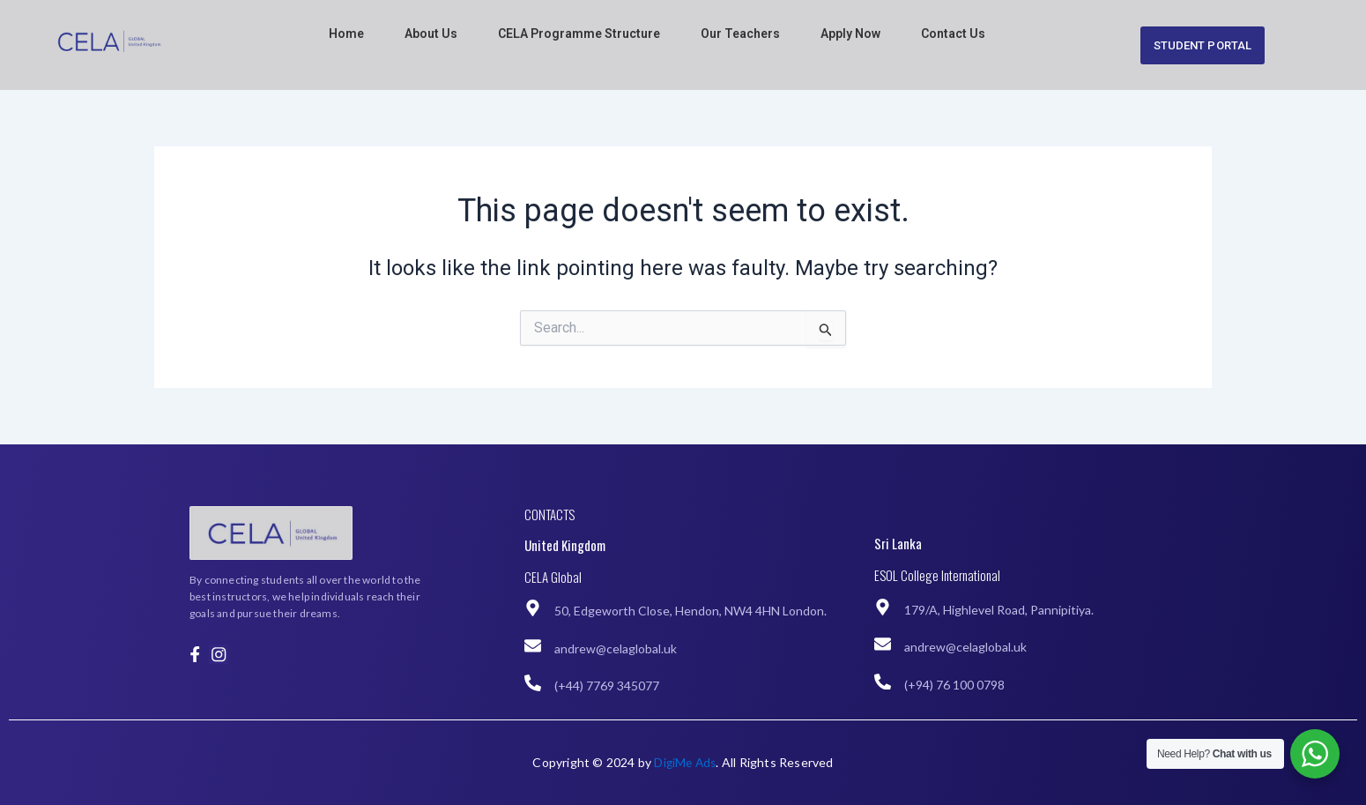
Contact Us (953, 33)
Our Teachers (740, 33)
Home (346, 33)
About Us (431, 33)
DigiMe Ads (684, 762)
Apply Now (850, 33)
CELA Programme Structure (579, 33)
